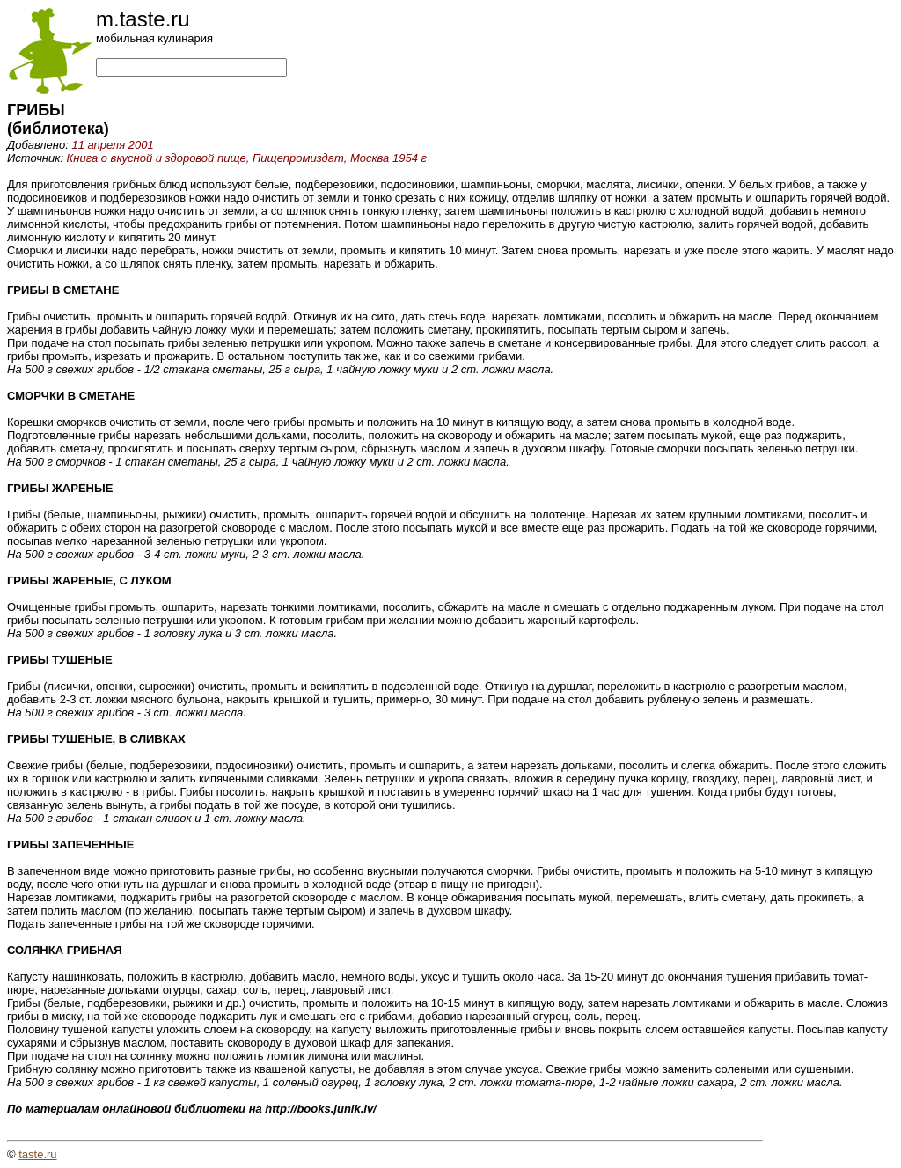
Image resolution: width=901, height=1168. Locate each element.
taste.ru (37, 1154)
